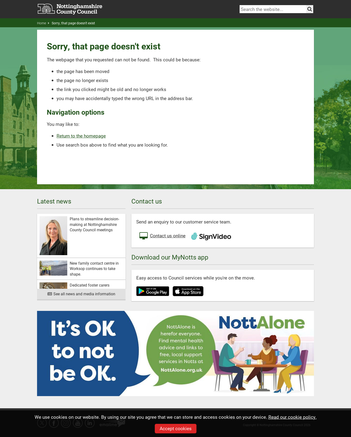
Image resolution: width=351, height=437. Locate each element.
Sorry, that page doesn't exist (73, 23)
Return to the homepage (81, 136)
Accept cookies (176, 428)
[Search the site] (309, 9)
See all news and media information (81, 293)
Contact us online (162, 236)
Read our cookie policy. (292, 417)
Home (43, 23)
